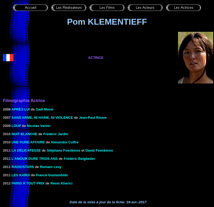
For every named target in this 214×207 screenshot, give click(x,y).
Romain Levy (50, 167)
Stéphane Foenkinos (63, 150)
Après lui (20, 109)
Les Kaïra (21, 175)
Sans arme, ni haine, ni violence (42, 118)
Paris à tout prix (28, 183)
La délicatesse (26, 150)
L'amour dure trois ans (35, 159)
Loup (16, 126)
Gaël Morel (44, 109)
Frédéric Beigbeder (79, 159)
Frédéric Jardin (55, 134)
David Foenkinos (99, 150)
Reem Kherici (61, 183)
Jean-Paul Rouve (93, 118)
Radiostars (23, 167)
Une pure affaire (28, 142)
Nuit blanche (25, 134)
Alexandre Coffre (64, 142)
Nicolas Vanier (39, 126)
